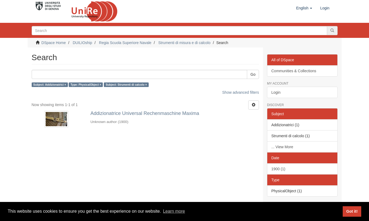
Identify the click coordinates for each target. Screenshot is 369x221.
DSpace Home (53, 43)
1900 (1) (278, 169)
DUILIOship (82, 43)
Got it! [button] (351, 211)
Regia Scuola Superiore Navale (125, 43)
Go (252, 74)
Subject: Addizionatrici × (49, 84)
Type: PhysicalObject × (86, 84)
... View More (282, 147)
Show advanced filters (240, 92)
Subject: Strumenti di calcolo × (126, 84)
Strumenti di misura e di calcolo (184, 43)
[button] (304, 8)
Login (275, 92)
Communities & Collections (293, 71)
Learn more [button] (174, 211)
